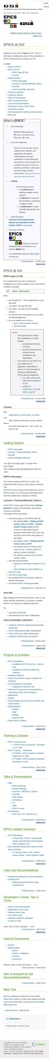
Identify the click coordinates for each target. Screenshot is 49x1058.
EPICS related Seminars (18, 101)
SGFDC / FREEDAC (21, 953)
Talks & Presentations (16, 98)
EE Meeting (17, 800)
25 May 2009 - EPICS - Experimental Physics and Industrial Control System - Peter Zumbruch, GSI (28, 841)
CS (14, 803)
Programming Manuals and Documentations (25, 877)
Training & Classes (15, 95)
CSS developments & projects (20, 684)
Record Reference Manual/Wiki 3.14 (28, 569)
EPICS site (37, 36)
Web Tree (12, 115)
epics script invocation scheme (26, 323)
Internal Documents (16, 109)
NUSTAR (16, 794)
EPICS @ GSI (13, 70)
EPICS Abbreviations (17, 631)
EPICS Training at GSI (17, 742)
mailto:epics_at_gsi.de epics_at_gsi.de (24, 415)
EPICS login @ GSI (20, 72)
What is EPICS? (14, 67)
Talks (10, 783)
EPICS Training (24, 583)
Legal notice (17, 1053)
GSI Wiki (17, 13)
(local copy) (27, 225)
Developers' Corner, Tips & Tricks (21, 106)
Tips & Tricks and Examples (19, 907)
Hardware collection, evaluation (20, 918)
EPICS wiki (16, 572)
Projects (11, 698)
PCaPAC (16, 956)
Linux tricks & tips (15, 915)
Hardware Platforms (16, 675)
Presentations (13, 811)
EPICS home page (16, 505)
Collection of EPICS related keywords (24, 625)
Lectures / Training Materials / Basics (27, 84)
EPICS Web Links (16, 634)
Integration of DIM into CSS (23, 687)
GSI (34, 59)
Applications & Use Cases (18, 910)
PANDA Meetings (19, 789)
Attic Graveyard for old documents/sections (25, 112)
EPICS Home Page (15, 490)
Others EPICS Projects (17, 721)
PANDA (16, 715)
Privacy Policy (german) (33, 1053)
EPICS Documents (26, 578)
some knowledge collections (24, 89)
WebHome (35, 13)
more (32, 927)
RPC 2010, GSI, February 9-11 (25, 814)
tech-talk (16, 87)
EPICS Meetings (19, 786)
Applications (13, 695)
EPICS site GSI (16, 33)
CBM (15, 712)
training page (17, 518)
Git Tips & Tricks (14, 921)
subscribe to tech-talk (17, 613)
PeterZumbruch (27, 261)
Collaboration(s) (14, 706)
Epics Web (26, 13)
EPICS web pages (20, 81)
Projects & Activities (32, 33)
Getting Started (14, 78)
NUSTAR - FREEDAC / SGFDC (25, 791)
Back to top (40, 264)
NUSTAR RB (18, 718)
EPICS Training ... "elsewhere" (20, 750)
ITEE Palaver (18, 797)
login (14, 1026)
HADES (16, 709)
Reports (11, 945)
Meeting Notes (14, 948)
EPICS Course (18, 808)
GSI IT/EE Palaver (15, 835)
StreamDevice (13, 879)
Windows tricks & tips (16, 912)
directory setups (20, 326)
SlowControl (8, 999)
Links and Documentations (18, 103)
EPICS (15, 951)
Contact (16, 75)
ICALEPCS (17, 959)
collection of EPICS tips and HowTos (23, 636)
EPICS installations (15, 661)
